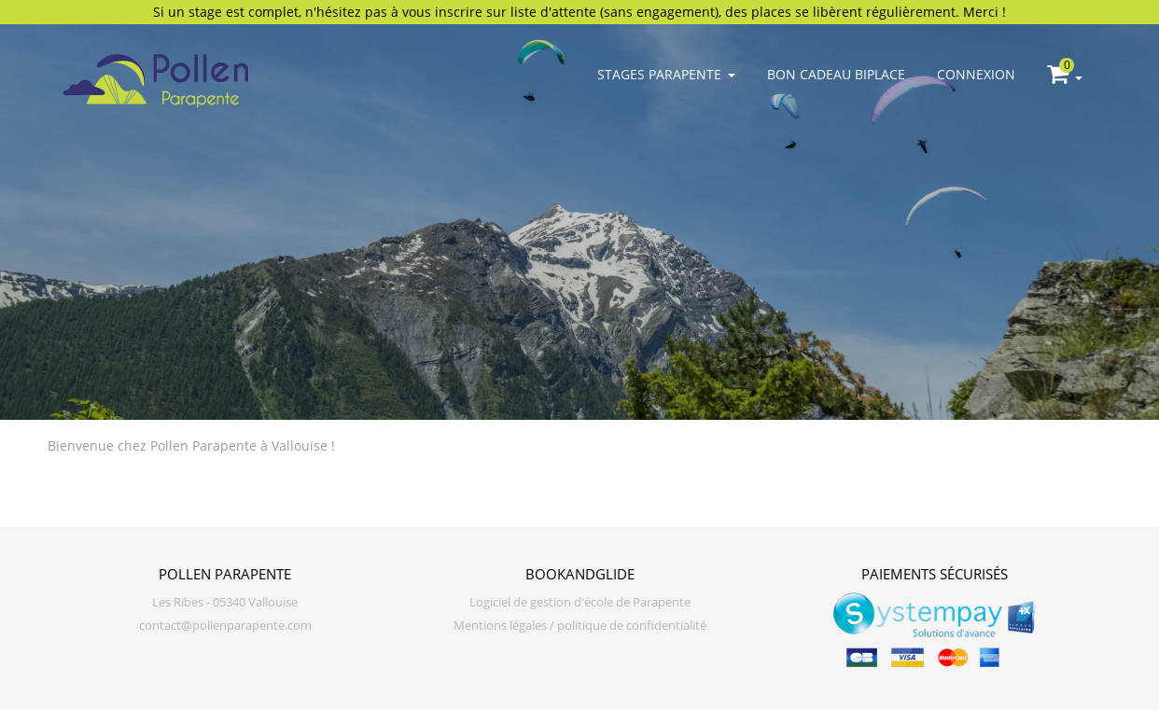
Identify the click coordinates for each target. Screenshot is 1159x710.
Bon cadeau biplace (836, 74)
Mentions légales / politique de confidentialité (580, 625)
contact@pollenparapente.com (225, 625)
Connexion (976, 74)
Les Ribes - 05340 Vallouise (225, 602)
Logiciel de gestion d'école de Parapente (580, 602)
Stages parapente (666, 74)
